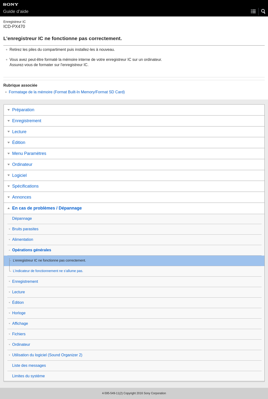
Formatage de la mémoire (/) (67, 92)
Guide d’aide (16, 11)
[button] (263, 11)
